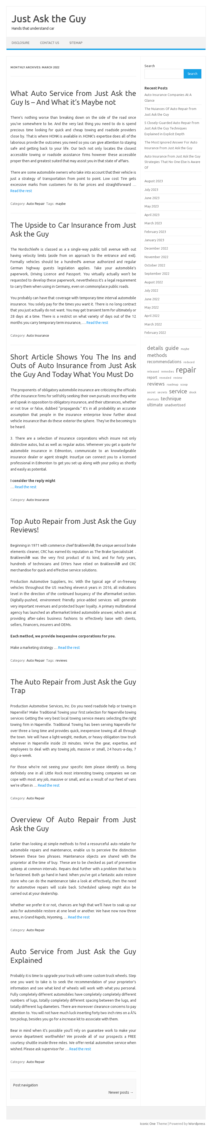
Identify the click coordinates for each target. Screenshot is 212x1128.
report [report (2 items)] (152, 377)
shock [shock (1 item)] (192, 392)
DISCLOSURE (21, 42)
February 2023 (155, 231)
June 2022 (152, 299)
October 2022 (154, 265)
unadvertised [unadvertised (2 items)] (175, 405)
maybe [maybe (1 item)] (185, 348)
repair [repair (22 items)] (186, 370)
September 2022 (156, 273)
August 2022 (153, 282)
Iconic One (148, 1123)
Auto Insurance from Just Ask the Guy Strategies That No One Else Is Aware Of (172, 161)
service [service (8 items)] (178, 391)
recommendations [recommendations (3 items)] (164, 361)
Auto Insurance (38, 335)
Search (149, 66)
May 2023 (151, 206)
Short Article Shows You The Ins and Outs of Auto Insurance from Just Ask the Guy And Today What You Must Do (73, 365)
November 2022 (156, 257)
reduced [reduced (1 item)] (189, 362)
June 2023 (152, 198)
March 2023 (153, 223)
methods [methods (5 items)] (157, 355)
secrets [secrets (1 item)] (162, 392)
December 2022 (156, 248)
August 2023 (153, 181)
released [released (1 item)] (153, 371)
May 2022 (151, 307)
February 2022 (155, 332)
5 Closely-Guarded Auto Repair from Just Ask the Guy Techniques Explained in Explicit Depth (171, 128)
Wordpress (196, 1123)
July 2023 (151, 189)
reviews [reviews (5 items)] (156, 384)
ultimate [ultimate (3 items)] (155, 404)
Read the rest (21, 191)
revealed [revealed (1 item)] (165, 377)
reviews (61, 660)
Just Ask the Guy (49, 18)
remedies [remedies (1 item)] (167, 371)
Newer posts (121, 1092)
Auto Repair (36, 203)
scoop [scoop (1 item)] (184, 384)
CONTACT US (49, 42)
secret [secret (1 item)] (151, 392)
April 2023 (152, 215)
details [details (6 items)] (155, 348)
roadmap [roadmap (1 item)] (172, 384)
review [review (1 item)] (177, 377)
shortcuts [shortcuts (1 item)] (153, 399)
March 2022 (153, 324)
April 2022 (152, 315)
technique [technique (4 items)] (171, 398)
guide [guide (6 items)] (172, 348)
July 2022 (151, 290)
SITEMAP (75, 42)
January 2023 (154, 240)
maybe (61, 203)
